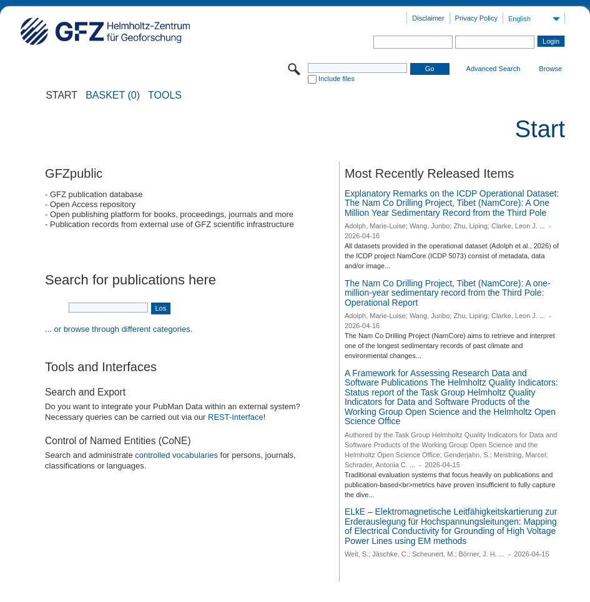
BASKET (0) (113, 95)
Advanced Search (493, 68)
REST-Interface (235, 417)
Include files (336, 78)
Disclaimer (428, 18)
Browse (550, 68)
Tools (165, 95)
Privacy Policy (476, 18)
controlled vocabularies (176, 455)
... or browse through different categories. (118, 329)
